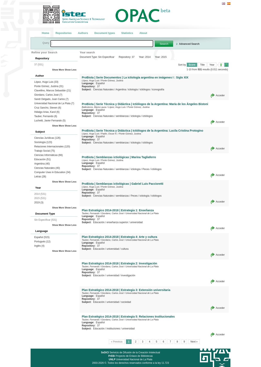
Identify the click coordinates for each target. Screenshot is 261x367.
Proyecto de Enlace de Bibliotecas (130, 356)
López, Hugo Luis (46, 82)
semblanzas (122, 116)
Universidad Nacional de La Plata (54, 103)
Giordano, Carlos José (48, 94)
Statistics (127, 33)
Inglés (39, 245)
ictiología (133, 89)
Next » (194, 341)
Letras (40, 176)
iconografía (158, 89)
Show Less (70, 69)
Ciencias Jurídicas (47, 138)
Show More (58, 69)
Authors (83, 33)
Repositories (63, 33)
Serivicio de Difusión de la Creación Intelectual (130, 352)
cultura (124, 248)
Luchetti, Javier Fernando (49, 120)
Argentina (42, 163)
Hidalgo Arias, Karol (46, 112)
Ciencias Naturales (47, 168)
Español (42, 237)
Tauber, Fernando (45, 116)
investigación (128, 275)
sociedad (126, 302)
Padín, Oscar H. (109, 133)
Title (202, 64)
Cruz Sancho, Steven (47, 107)
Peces (146, 169)
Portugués (42, 241)
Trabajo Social (44, 150)
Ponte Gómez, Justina (48, 86)
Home (45, 33)
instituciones (113, 328)
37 (98, 86)
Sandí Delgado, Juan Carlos (51, 99)
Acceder (220, 95)
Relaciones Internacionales (52, 146)
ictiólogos (145, 89)
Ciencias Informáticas (48, 155)
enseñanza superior (117, 222)
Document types (104, 33)
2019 (38, 202)
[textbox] (101, 43)
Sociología (43, 142)
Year (211, 64)
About (143, 33)
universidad (136, 222)
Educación (42, 159)
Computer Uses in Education (52, 172)
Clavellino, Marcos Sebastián (52, 90)
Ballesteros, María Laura (94, 107)
